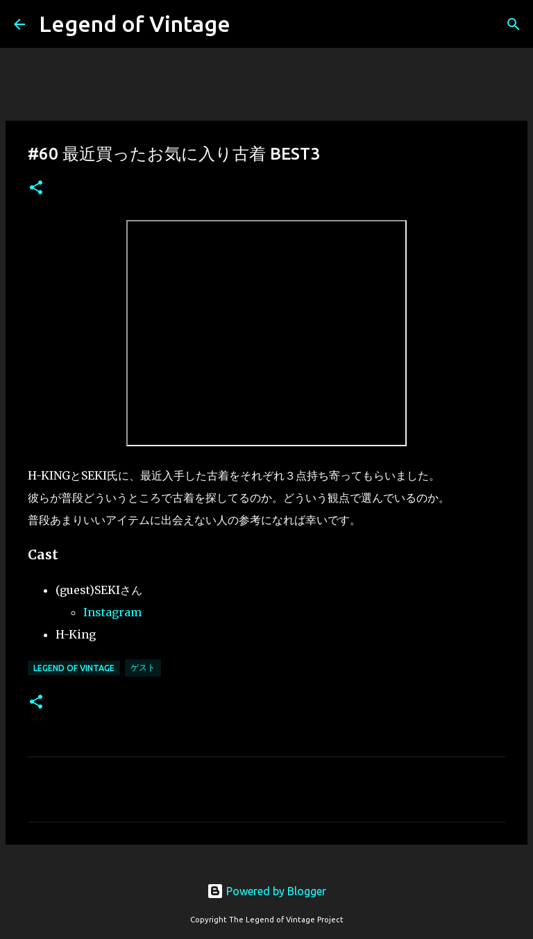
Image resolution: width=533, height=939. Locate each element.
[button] (36, 188)
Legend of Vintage (134, 23)
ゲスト (142, 667)
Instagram (112, 612)
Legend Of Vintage (74, 667)
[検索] (513, 24)
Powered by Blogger (266, 891)
